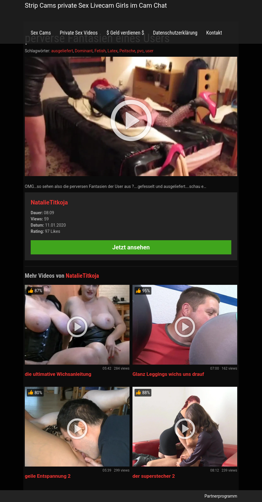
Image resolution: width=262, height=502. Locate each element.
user (149, 50)
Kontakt (214, 33)
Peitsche (127, 50)
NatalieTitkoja (49, 202)
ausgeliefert (62, 50)
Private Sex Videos (79, 33)
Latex (112, 50)
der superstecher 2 (153, 476)
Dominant (84, 50)
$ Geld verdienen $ (125, 33)
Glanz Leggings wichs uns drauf (168, 374)
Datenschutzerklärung (175, 33)
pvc (140, 50)
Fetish (100, 50)
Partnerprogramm (220, 496)
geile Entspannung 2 (48, 476)
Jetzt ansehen (131, 247)
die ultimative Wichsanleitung (58, 374)
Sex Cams (41, 33)
